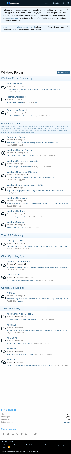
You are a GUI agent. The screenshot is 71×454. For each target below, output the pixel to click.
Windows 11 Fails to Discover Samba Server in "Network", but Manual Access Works (37, 204)
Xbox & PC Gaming (12, 235)
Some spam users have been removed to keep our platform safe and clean (34, 89)
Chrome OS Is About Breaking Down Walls (22, 280)
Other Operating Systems (15, 256)
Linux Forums (13, 274)
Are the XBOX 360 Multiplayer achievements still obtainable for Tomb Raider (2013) (37, 330)
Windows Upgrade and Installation (23, 161)
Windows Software (15, 222)
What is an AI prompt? (15, 102)
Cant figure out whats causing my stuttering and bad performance (30, 177)
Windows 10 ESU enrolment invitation (20, 116)
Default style (7, 441)
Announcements (14, 83)
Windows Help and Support (20, 150)
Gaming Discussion (16, 240)
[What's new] (63, 3)
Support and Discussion (18, 110)
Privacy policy (54, 445)
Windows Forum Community (16, 78)
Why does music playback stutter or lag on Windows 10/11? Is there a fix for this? (36, 191)
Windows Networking (17, 198)
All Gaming (12, 338)
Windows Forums (10, 123)
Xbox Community (10, 308)
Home (4, 447)
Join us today (13, 18)
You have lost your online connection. (20, 354)
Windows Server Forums (18, 261)
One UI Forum (19, 445)
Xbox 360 (11, 359)
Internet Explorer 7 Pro (15, 228)
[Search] (68, 3)
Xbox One (11, 349)
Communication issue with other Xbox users (22, 319)
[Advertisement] (35, 52)
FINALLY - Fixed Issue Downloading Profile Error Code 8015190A (30, 365)
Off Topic (11, 293)
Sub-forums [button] (29, 277)
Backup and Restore (16, 137)
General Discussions (12, 287)
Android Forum (7, 445)
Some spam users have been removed (19, 27)
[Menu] (3, 3)
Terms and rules (41, 445)
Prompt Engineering (16, 97)
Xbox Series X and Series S (20, 314)
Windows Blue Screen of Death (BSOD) (25, 185)
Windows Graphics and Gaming (22, 172)
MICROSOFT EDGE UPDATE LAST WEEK (22, 156)
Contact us (30, 445)
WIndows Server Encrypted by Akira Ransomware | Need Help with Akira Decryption (37, 267)
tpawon (20, 301)
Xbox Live (11, 325)
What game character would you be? (20, 343)
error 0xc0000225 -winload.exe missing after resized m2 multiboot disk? (32, 143)
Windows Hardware (16, 211)
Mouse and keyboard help (16, 217)
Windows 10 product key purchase (19, 167)
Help (62, 445)
